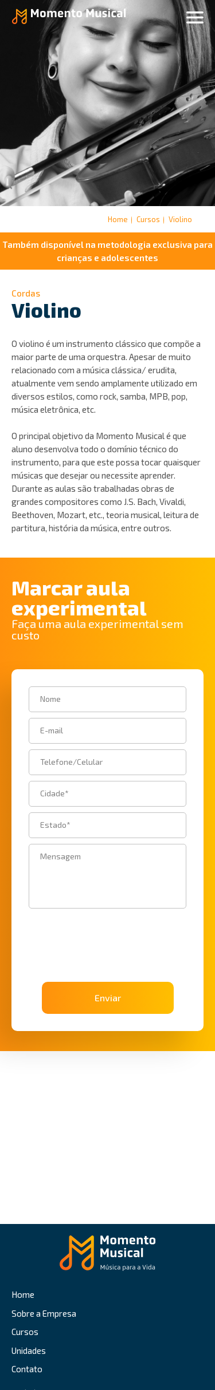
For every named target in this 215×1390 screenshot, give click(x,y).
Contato (26, 1369)
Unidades (28, 1350)
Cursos (24, 1331)
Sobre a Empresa (43, 1313)
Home (118, 219)
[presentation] (93, 931)
